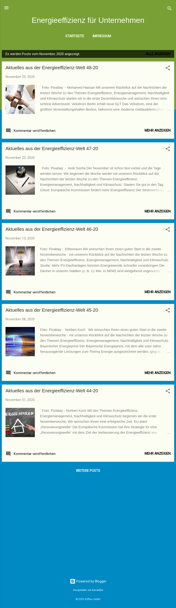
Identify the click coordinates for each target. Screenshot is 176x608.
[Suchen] (169, 9)
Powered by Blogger (88, 581)
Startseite (74, 36)
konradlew (97, 590)
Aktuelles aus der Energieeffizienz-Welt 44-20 (52, 390)
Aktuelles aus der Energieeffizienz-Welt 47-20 (52, 148)
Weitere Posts (88, 471)
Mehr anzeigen (157, 130)
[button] (167, 68)
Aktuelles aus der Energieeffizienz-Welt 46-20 (52, 229)
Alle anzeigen (158, 54)
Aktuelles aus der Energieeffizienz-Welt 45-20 (52, 310)
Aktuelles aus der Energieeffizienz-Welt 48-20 (52, 67)
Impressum (101, 36)
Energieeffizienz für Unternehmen (88, 20)
